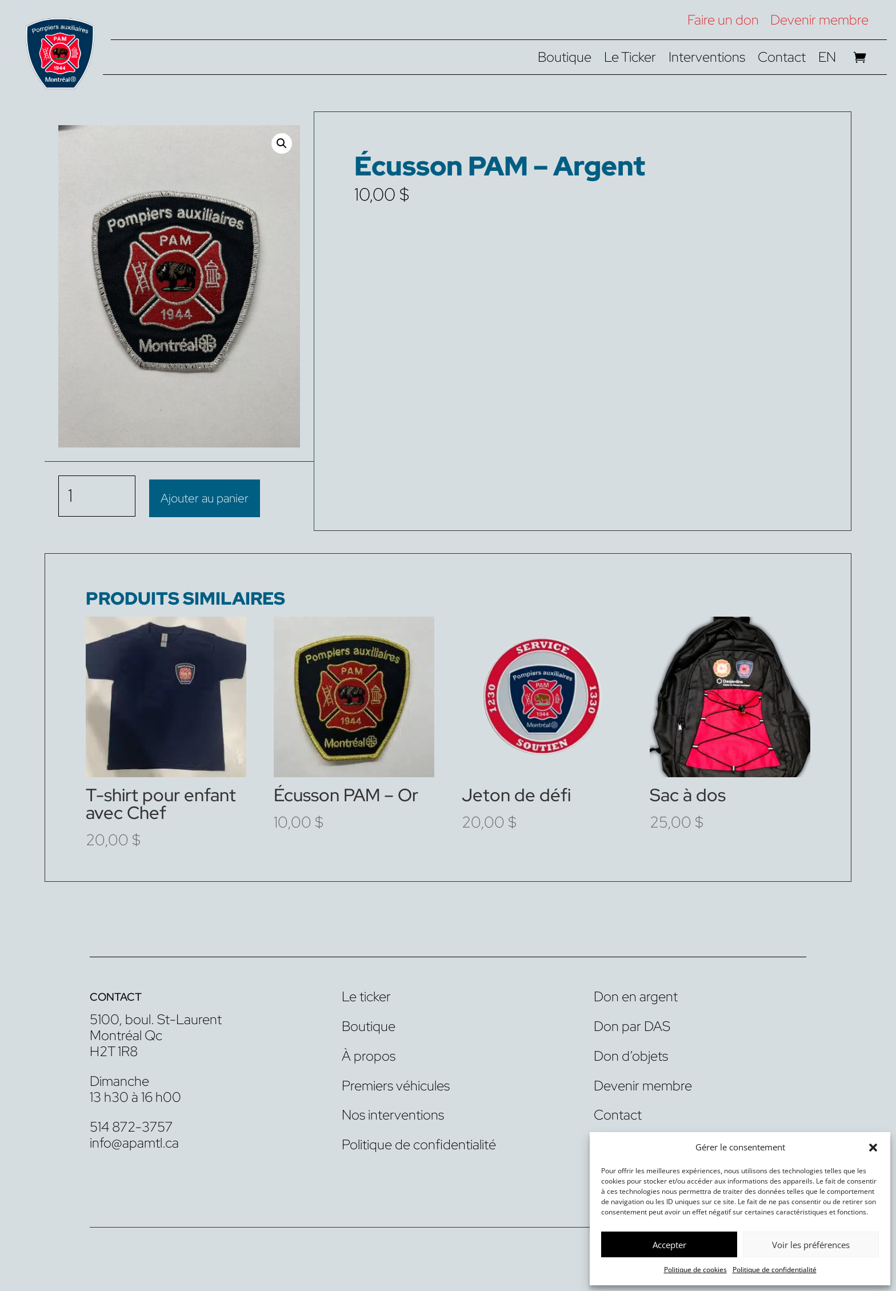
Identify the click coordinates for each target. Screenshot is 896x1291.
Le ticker (366, 995)
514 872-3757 (131, 1125)
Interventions (707, 59)
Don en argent (636, 995)
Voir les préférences (811, 1244)
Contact (782, 59)
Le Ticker (630, 59)
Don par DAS (632, 1025)
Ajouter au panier (205, 495)
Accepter (669, 1244)
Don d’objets (631, 1055)
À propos (368, 1055)
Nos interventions (393, 1113)
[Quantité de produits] (96, 495)
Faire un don (723, 20)
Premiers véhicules (396, 1084)
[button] (873, 1147)
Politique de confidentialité (775, 1269)
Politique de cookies (695, 1269)
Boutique (564, 59)
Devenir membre (819, 20)
